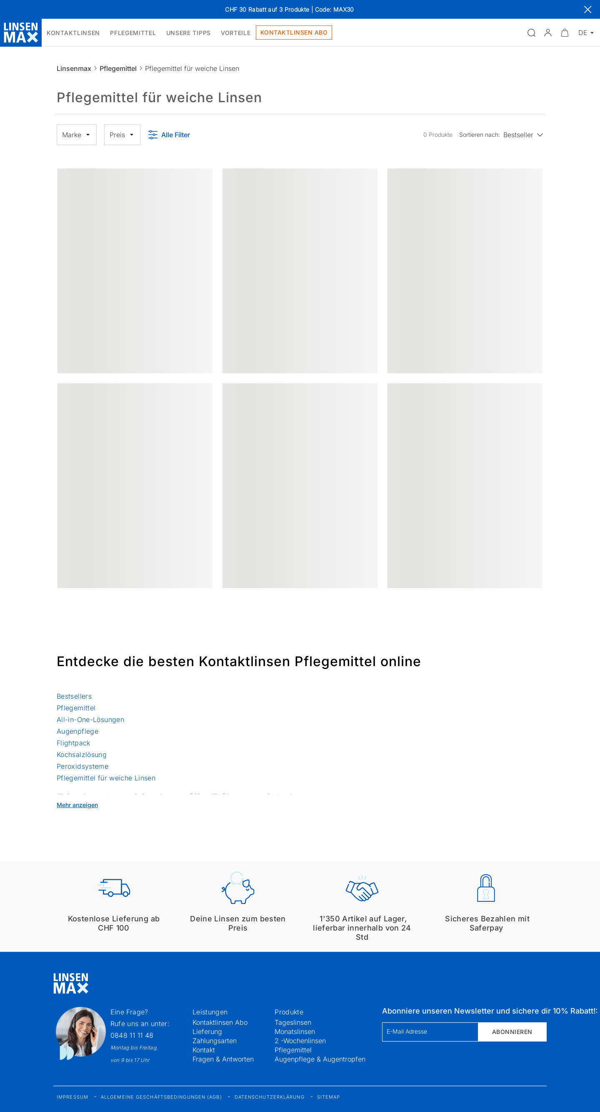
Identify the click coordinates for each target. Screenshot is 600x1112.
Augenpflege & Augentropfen (320, 1059)
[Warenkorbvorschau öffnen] (564, 32)
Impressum (72, 1097)
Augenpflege (77, 731)
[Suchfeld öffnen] (531, 32)
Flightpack (73, 743)
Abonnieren (512, 1031)
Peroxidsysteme (82, 766)
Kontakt (203, 1050)
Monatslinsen (295, 1031)
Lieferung (207, 1031)
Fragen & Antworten (223, 1059)
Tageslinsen (293, 1022)
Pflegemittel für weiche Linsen (106, 778)
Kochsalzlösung (82, 754)
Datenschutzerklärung (270, 1097)
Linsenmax (74, 68)
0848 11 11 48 (132, 1035)
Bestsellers (75, 696)
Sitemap (328, 1097)
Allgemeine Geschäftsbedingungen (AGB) (161, 1097)
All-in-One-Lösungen (90, 719)
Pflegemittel (118, 68)
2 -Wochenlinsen (300, 1041)
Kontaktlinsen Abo (220, 1022)
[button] (548, 32)
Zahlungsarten (214, 1041)
